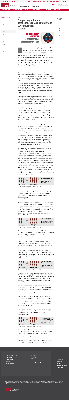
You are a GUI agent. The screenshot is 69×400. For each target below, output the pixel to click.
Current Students (17, 10)
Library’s (28, 162)
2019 (4, 44)
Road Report (59, 361)
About (29, 1)
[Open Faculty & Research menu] (44, 10)
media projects (41, 158)
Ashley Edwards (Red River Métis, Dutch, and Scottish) (39, 202)
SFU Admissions (59, 359)
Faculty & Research (38, 10)
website (41, 296)
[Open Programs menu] (31, 10)
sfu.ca (2, 1)
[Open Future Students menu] (11, 10)
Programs (27, 10)
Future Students (6, 10)
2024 (4, 27)
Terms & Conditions (8, 386)
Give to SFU (58, 363)
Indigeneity (48, 10)
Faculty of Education (29, 7)
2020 (4, 41)
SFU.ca (66, 6)
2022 (4, 34)
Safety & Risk (59, 355)
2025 (4, 24)
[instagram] (9, 1)
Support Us (42, 1)
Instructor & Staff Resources (53, 1)
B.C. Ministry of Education (42, 342)
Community (57, 10)
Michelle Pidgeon (22, 135)
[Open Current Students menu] (23, 10)
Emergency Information (61, 365)
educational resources (28, 153)
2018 (4, 48)
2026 (4, 21)
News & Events (36, 1)
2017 (4, 51)
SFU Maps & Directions (61, 357)
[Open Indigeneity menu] (52, 10)
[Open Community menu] (60, 10)
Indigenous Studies (23, 199)
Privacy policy (14, 386)
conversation (22, 213)
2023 (4, 31)
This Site (60, 6)
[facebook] (5, 1)
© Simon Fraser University (23, 386)
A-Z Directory (59, 367)
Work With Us (65, 1)
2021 (4, 38)
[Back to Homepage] (10, 5)
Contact (8, 370)
